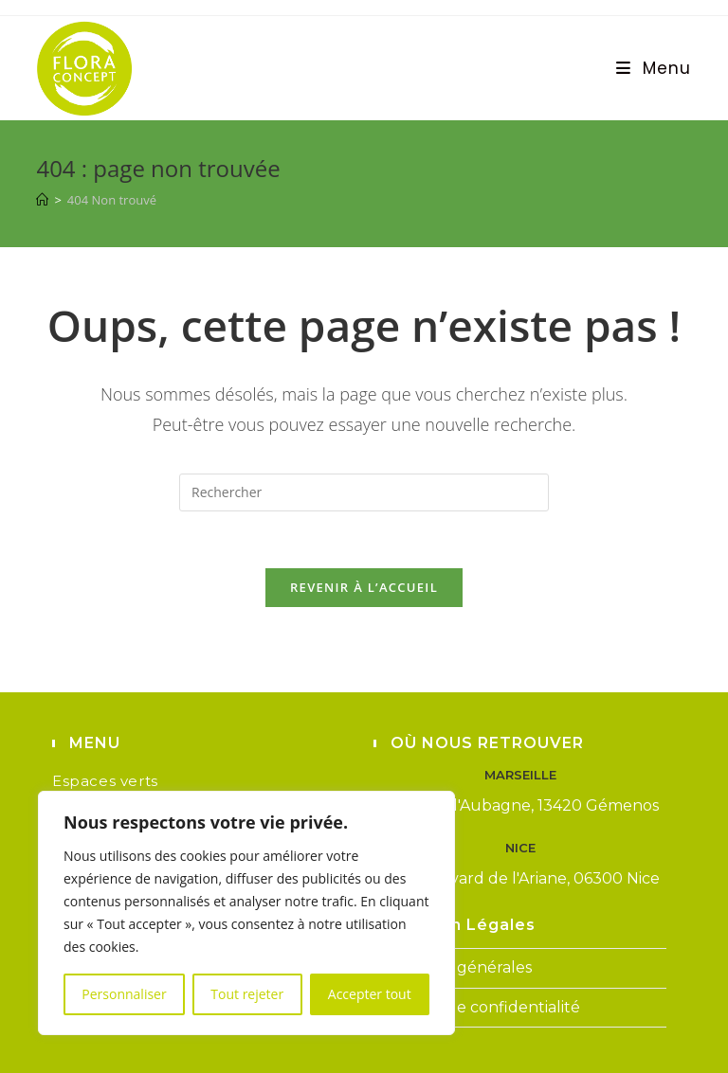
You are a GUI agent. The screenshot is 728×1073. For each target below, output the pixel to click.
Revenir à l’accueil (364, 587)
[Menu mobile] (654, 68)
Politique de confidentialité (476, 1007)
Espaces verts (105, 781)
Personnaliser (124, 994)
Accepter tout (369, 994)
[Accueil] (42, 199)
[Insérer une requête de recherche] (364, 492)
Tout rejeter (246, 994)
